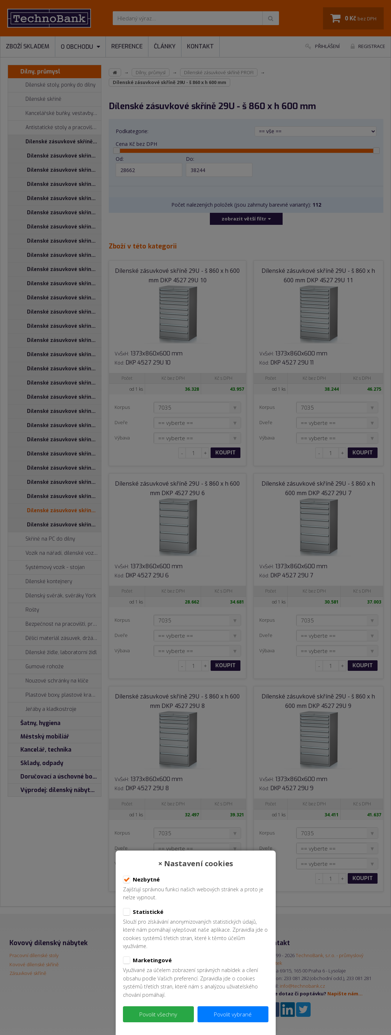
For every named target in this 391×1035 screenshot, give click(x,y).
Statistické (143, 912)
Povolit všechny (158, 1014)
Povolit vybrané (233, 1014)
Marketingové (147, 960)
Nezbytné (141, 880)
